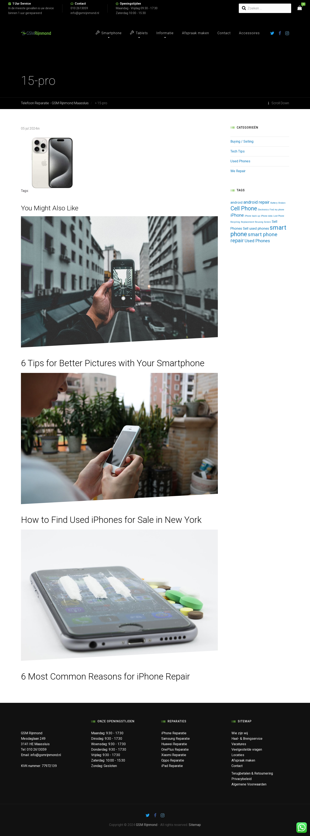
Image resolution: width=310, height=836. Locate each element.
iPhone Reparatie (173, 733)
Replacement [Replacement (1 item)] (247, 222)
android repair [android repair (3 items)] (256, 202)
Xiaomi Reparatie (173, 755)
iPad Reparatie (172, 766)
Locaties (237, 755)
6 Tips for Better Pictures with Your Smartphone (112, 363)
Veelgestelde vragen (246, 749)
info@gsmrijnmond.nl (45, 755)
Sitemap (195, 825)
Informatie (165, 33)
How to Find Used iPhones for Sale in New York (111, 520)
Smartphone (109, 33)
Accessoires (249, 33)
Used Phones (240, 161)
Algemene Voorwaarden (248, 784)
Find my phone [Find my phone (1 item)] (277, 209)
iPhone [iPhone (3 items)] (237, 215)
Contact (80, 3)
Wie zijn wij (239, 733)
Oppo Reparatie (172, 760)
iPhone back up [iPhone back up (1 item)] (252, 216)
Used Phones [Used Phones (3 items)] (257, 240)
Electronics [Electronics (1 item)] (263, 209)
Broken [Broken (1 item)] (281, 203)
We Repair (237, 171)
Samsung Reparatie (175, 739)
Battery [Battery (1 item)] (274, 203)
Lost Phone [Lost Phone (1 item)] (278, 216)
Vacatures (238, 744)
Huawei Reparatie (174, 744)
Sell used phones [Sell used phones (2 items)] (256, 228)
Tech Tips (237, 151)
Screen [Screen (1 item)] (267, 222)
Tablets (139, 33)
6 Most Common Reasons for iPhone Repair (105, 676)
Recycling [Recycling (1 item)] (235, 222)
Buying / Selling (241, 141)
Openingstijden (130, 3)
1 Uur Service (21, 3)
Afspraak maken (195, 33)
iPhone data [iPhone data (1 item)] (267, 216)
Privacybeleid (241, 779)
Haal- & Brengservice (246, 739)
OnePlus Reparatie (175, 749)
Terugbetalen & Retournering (252, 773)
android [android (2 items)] (236, 202)
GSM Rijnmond (146, 825)
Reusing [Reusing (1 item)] (259, 222)
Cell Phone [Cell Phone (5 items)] (243, 208)
